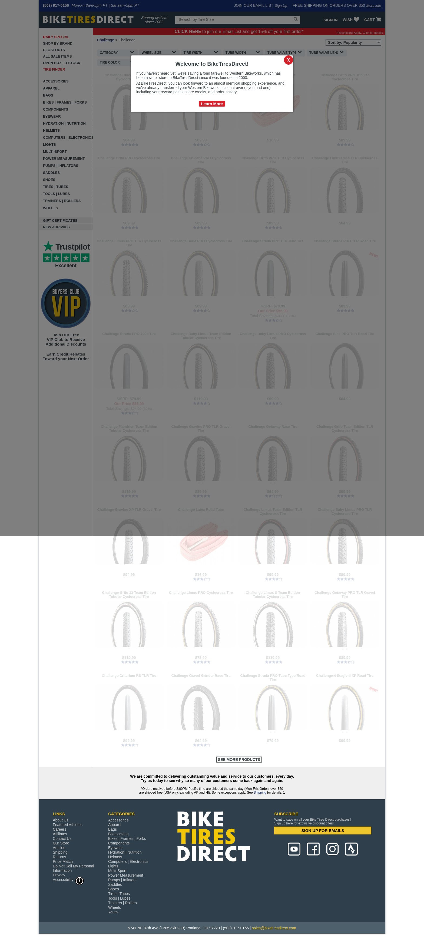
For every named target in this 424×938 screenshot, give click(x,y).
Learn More (212, 103)
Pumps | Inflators (122, 880)
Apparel (114, 825)
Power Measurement (125, 875)
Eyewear (115, 848)
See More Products (239, 759)
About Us (60, 820)
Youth (113, 912)
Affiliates (60, 834)
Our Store (61, 843)
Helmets (115, 857)
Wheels (114, 907)
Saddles (115, 884)
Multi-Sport (117, 871)
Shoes (113, 889)
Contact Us (62, 838)
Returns (59, 857)
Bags (112, 829)
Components (119, 843)
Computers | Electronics (128, 861)
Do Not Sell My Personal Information (73, 868)
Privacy (59, 875)
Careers (59, 829)
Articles (59, 848)
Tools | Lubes (119, 898)
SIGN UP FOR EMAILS (323, 830)
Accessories (118, 820)
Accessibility (68, 879)
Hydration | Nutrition (124, 852)
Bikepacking (118, 834)
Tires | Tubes (119, 893)
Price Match (63, 861)
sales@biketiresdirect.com (274, 928)
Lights (113, 866)
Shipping (260, 792)
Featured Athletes (67, 825)
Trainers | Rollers (122, 903)
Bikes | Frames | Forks (127, 838)
